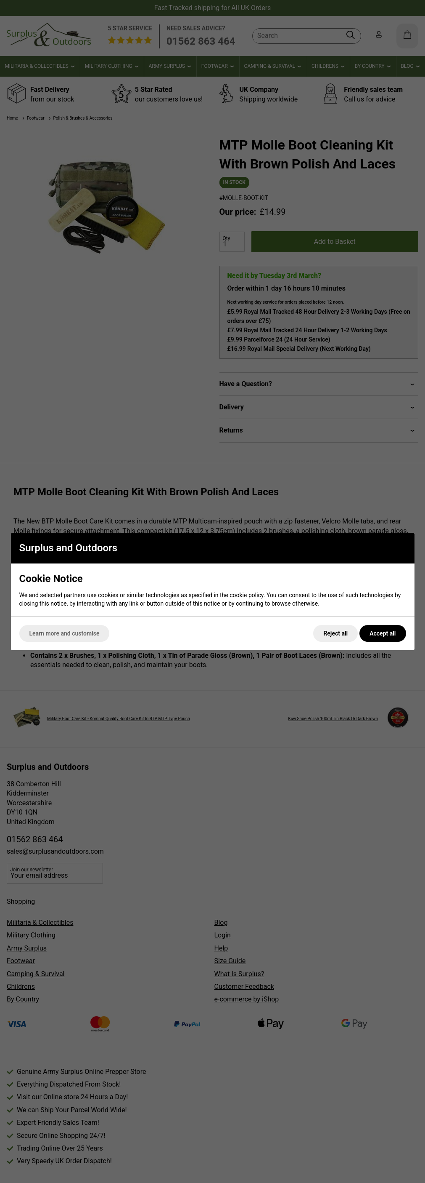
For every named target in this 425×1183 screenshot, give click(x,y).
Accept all (383, 633)
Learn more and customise (64, 633)
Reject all (335, 633)
